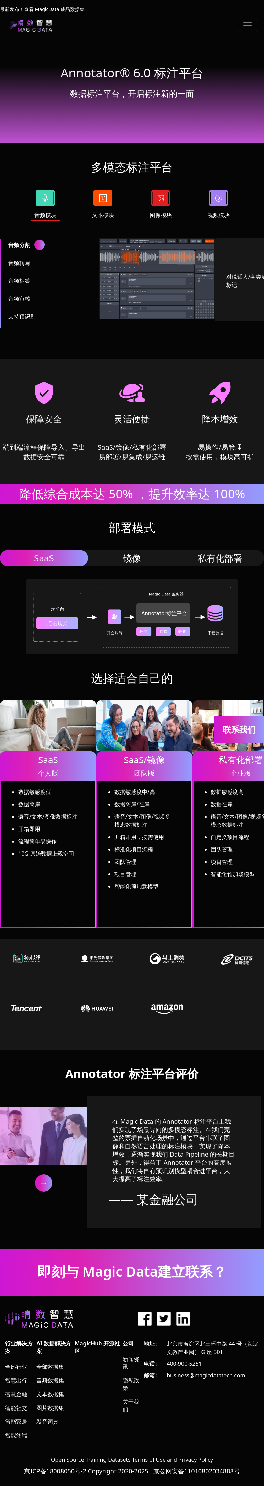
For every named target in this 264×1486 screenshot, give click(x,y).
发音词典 (47, 1421)
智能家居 (16, 1421)
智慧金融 (16, 1394)
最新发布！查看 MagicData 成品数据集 (42, 9)
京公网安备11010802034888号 (196, 1471)
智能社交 (16, 1408)
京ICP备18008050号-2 (55, 1471)
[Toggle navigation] (247, 25)
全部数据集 (50, 1366)
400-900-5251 (184, 1363)
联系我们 (239, 729)
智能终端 (16, 1435)
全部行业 (16, 1366)
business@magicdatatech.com (206, 1375)
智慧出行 (16, 1380)
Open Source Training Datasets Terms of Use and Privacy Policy (132, 1459)
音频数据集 (50, 1380)
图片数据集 (50, 1408)
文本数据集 (50, 1394)
